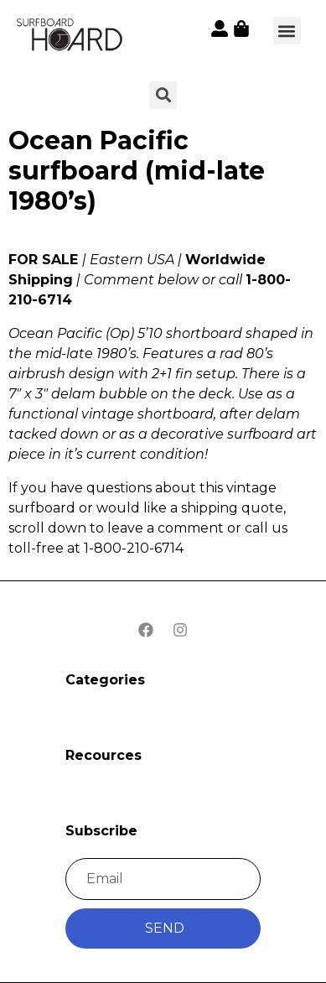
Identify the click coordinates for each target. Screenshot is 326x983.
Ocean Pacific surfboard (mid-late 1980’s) (136, 170)
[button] (287, 30)
